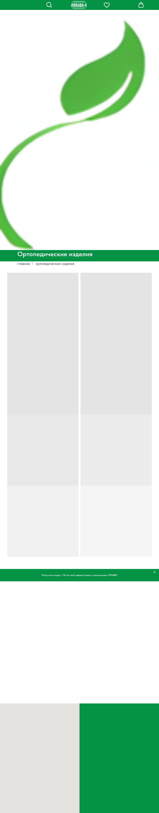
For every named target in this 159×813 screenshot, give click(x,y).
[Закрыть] (154, 572)
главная (23, 263)
